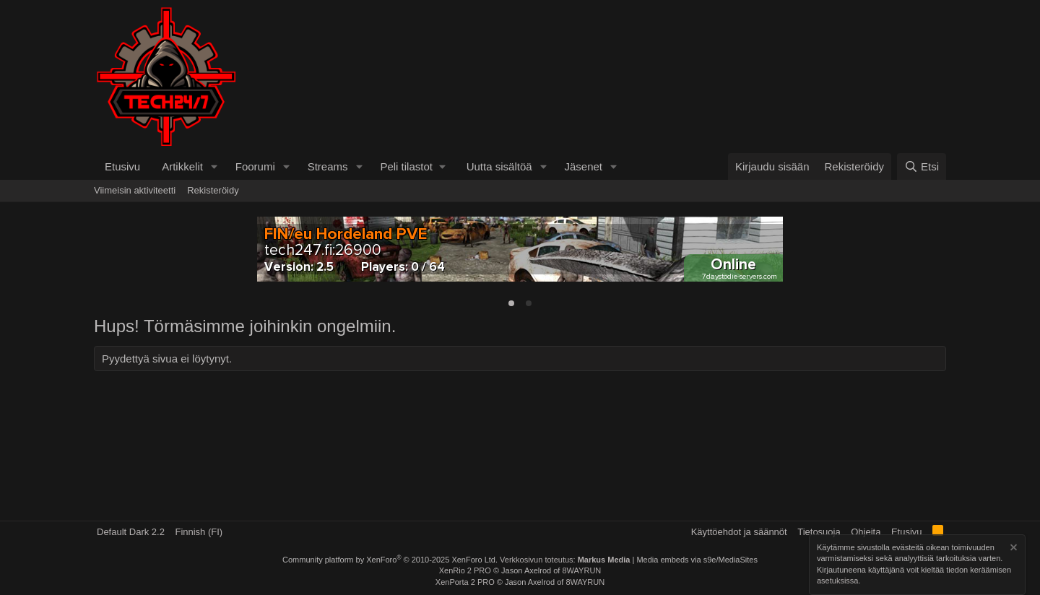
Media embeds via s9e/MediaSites (697, 559)
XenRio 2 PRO (465, 570)
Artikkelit (182, 166)
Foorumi (255, 166)
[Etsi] (921, 166)
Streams (328, 166)
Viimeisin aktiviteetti (135, 190)
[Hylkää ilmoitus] (1012, 549)
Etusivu (122, 166)
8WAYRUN (581, 570)
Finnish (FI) (198, 531)
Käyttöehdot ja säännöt (739, 531)
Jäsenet (583, 166)
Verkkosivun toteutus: (565, 559)
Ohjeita (865, 531)
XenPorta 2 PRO (465, 582)
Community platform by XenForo (390, 559)
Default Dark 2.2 (131, 531)
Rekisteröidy (213, 190)
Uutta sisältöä (499, 166)
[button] (214, 166)
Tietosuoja (819, 531)
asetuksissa (837, 581)
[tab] (511, 303)
